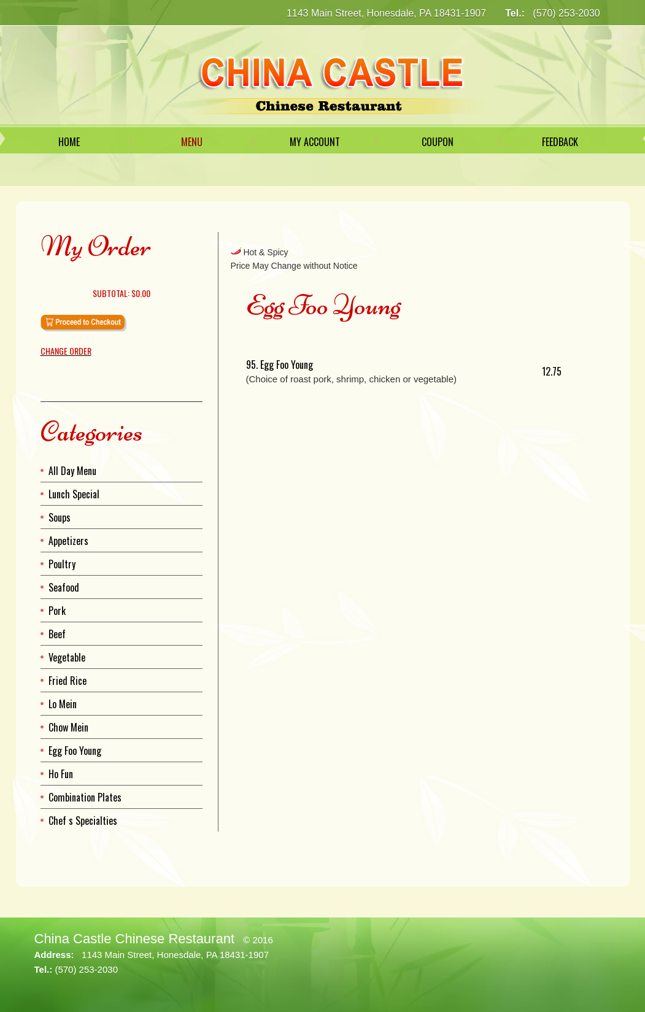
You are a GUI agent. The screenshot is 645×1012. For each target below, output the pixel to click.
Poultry (61, 564)
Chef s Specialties (82, 820)
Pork (57, 610)
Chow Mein (68, 727)
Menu (192, 141)
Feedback (560, 141)
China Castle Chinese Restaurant (134, 938)
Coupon (438, 141)
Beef (57, 634)
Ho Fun (60, 774)
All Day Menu (72, 470)
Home (69, 141)
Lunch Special (73, 494)
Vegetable (66, 657)
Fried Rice (67, 680)
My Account (315, 141)
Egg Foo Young (74, 750)
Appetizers (68, 540)
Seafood (63, 587)
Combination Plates (85, 797)
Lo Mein (62, 704)
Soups (59, 517)
